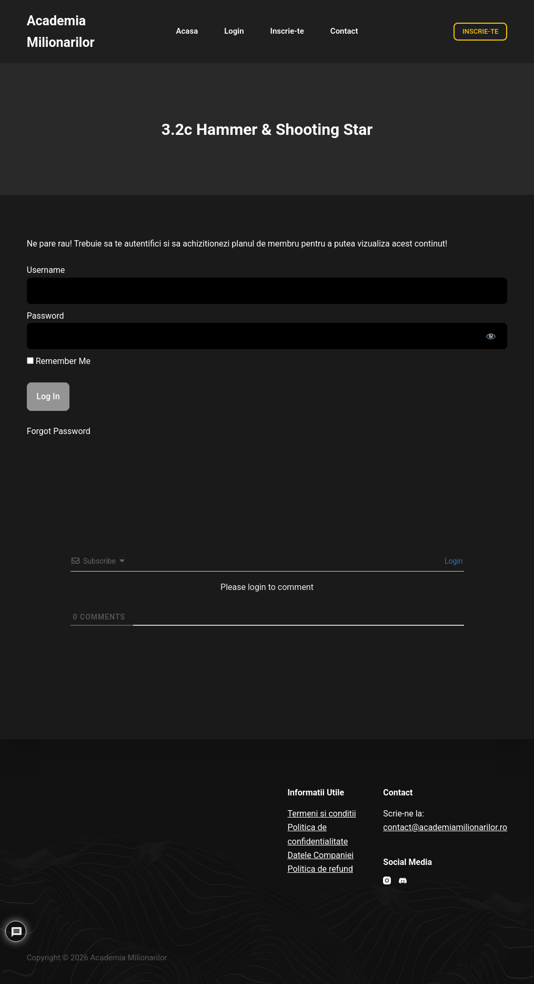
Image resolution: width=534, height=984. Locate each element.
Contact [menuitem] (344, 31)
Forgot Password (58, 431)
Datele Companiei (320, 855)
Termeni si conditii (321, 814)
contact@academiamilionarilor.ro (445, 827)
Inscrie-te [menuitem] (287, 31)
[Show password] (491, 336)
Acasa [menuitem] (187, 31)
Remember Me (58, 361)
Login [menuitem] (234, 31)
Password (45, 316)
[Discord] (403, 880)
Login (453, 561)
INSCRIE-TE (480, 31)
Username (46, 270)
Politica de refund (320, 869)
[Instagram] (387, 880)
